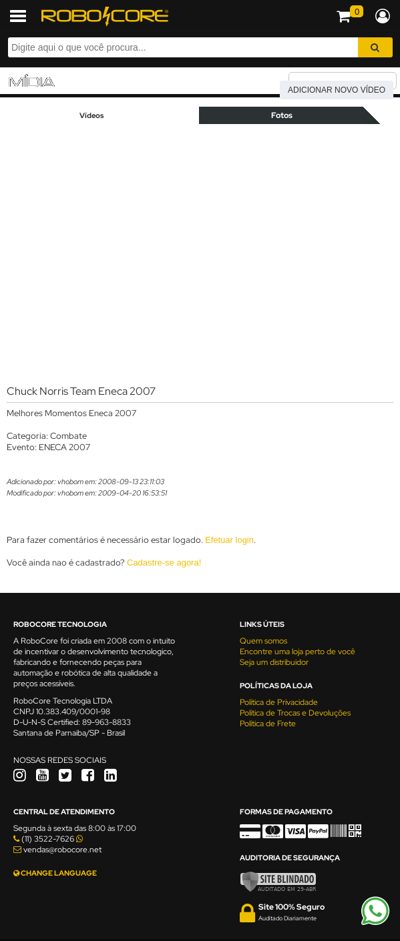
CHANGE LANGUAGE (55, 873)
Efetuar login (229, 540)
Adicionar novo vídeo (336, 90)
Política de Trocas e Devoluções (295, 713)
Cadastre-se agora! (164, 563)
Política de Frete (268, 723)
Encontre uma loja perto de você (297, 651)
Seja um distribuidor (274, 662)
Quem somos (263, 641)
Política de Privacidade (279, 702)
